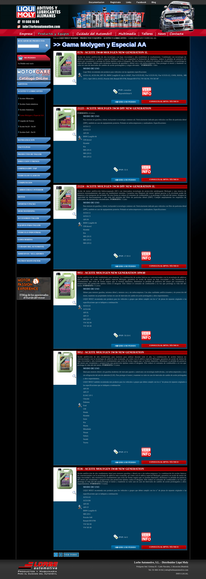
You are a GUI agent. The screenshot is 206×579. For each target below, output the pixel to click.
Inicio (81, 17)
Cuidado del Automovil (94, 34)
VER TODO (65, 554)
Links (128, 2)
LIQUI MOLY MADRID (68, 38)
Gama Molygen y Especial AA (32, 115)
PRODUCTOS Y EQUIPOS (91, 38)
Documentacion (97, 2)
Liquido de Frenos (27, 121)
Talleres (147, 34)
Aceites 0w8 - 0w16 (27, 132)
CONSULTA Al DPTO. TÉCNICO (163, 101)
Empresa (26, 34)
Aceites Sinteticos (27, 110)
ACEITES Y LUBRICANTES (114, 38)
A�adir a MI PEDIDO (125, 102)
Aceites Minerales (27, 98)
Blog (154, 2)
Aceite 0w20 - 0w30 (28, 127)
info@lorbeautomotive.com (176, 570)
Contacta (176, 34)
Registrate (115, 2)
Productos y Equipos (53, 34)
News (162, 34)
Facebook (141, 2)
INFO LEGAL (182, 573)
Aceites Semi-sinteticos (29, 104)
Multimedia (127, 34)
